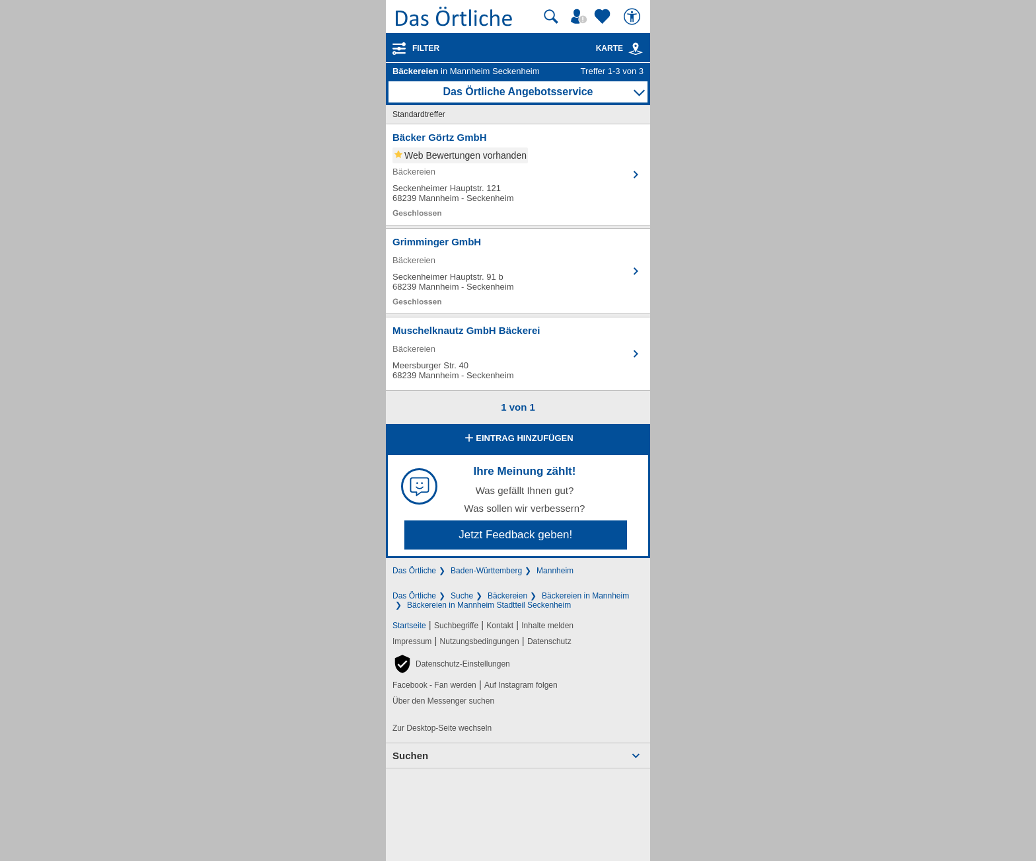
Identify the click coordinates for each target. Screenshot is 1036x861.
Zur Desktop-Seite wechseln (442, 728)
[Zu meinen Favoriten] (604, 16)
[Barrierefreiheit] (634, 16)
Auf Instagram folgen (521, 685)
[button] (451, 664)
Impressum (411, 641)
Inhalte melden (547, 625)
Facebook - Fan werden (434, 685)
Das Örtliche (414, 570)
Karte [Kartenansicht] (620, 48)
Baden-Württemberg (486, 570)
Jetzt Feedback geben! (515, 534)
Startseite (409, 625)
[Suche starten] (551, 16)
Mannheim (555, 570)
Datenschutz (549, 641)
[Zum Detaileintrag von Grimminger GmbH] (518, 271)
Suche (462, 595)
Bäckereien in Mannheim (585, 595)
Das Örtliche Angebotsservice (518, 91)
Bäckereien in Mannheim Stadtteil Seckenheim (489, 605)
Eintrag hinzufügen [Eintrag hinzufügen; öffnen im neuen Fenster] (517, 439)
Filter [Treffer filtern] (425, 48)
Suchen (410, 755)
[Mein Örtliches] (581, 16)
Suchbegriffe (456, 625)
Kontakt (499, 625)
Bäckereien (507, 595)
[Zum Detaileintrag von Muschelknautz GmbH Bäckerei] (518, 354)
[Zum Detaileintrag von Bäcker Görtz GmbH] (518, 174)
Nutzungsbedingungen (479, 641)
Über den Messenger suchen (443, 701)
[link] (636, 49)
